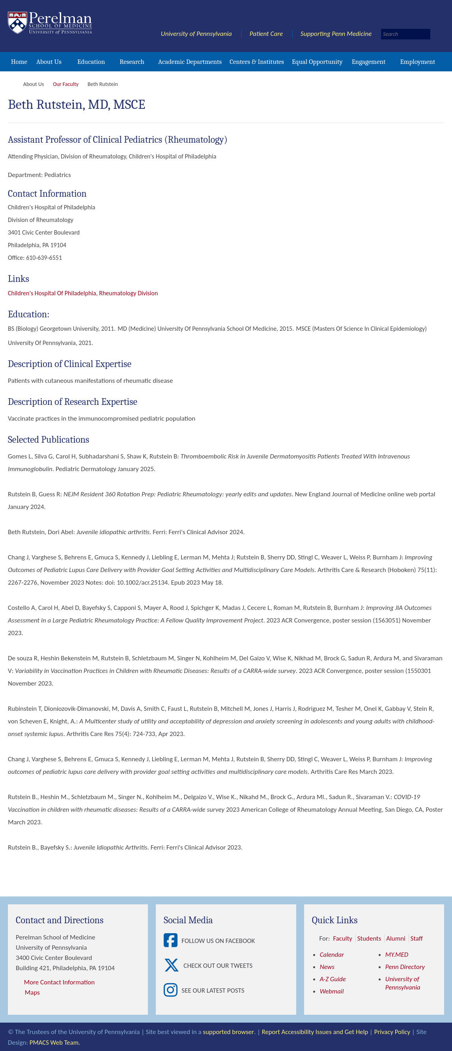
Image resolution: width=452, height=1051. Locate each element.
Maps (32, 992)
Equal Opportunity (317, 61)
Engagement (369, 61)
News (327, 967)
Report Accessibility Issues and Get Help (316, 1031)
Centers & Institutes (257, 61)
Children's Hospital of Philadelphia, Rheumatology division (83, 293)
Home (19, 61)
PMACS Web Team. (55, 1042)
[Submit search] (438, 34)
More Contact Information (59, 982)
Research (132, 61)
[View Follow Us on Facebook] (172, 940)
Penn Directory (405, 967)
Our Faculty (65, 84)
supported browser (228, 1031)
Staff (417, 938)
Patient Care (266, 34)
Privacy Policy (394, 1031)
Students (369, 938)
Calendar (332, 954)
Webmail (332, 991)
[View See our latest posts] (172, 990)
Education (91, 61)
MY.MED (397, 954)
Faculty (342, 938)
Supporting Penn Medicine (336, 34)
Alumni (396, 938)
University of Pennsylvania (196, 34)
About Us (49, 61)
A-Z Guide (333, 979)
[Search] (405, 34)
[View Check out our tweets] (173, 965)
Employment (417, 61)
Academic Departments (190, 61)
